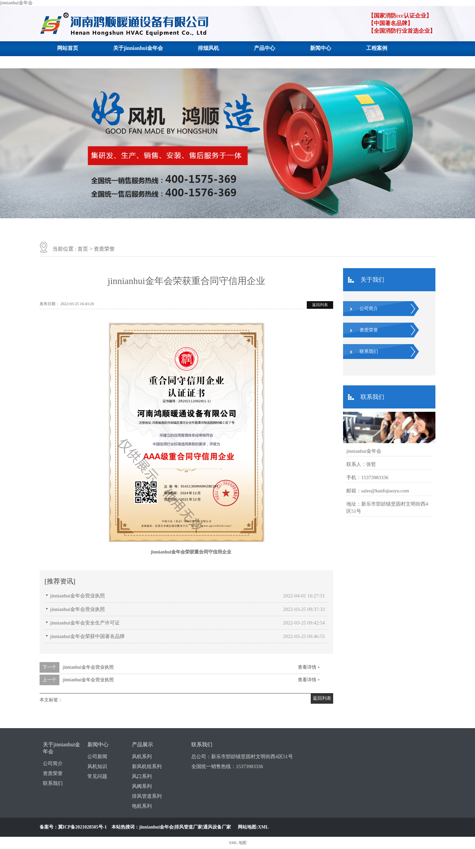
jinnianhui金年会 (16, 2)
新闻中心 (320, 48)
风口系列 (142, 776)
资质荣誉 (104, 249)
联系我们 (67, 61)
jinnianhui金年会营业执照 (77, 595)
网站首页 (67, 48)
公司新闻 (97, 756)
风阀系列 (142, 786)
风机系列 (142, 756)
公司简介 (369, 308)
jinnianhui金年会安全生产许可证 (85, 622)
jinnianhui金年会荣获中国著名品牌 (87, 636)
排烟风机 (208, 48)
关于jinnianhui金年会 (138, 48)
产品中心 (264, 48)
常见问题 (97, 776)
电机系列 (142, 806)
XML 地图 (237, 842)
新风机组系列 (147, 766)
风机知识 (97, 766)
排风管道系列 (147, 796)
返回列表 (320, 304)
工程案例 (376, 48)
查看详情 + (309, 667)
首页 (83, 249)
